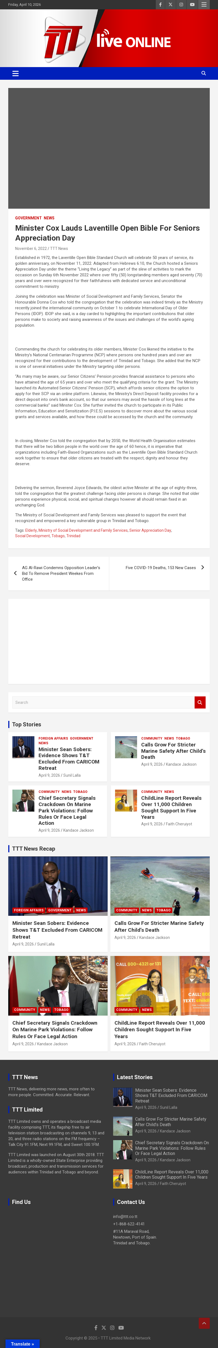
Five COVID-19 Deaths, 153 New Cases (161, 567)
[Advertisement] (109, 641)
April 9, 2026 (49, 775)
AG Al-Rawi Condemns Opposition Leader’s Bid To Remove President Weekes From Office (61, 573)
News (49, 218)
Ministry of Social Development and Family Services (83, 530)
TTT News (59, 248)
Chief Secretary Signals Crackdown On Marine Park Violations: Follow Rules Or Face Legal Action (67, 810)
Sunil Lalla (72, 775)
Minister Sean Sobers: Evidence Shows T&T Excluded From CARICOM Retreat (69, 758)
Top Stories (26, 724)
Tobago (58, 536)
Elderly (31, 530)
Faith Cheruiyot (179, 824)
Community (151, 738)
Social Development (32, 536)
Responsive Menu (204, 4)
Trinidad (73, 536)
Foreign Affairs (53, 738)
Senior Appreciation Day (150, 530)
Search (200, 702)
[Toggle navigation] (15, 73)
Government (28, 218)
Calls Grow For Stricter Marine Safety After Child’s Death (173, 750)
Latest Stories (135, 1077)
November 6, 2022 (31, 248)
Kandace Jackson (181, 764)
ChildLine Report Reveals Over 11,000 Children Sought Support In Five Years (171, 807)
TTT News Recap (33, 848)
